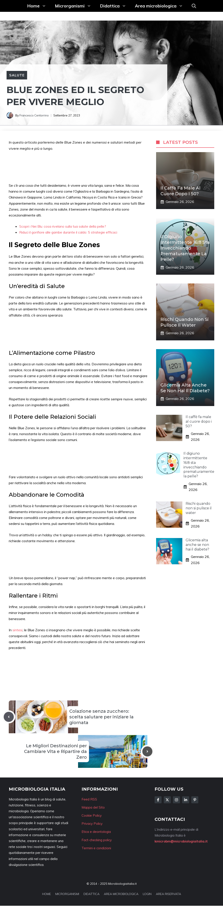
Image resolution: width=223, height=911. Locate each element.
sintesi (17, 630)
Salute (16, 75)
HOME (46, 894)
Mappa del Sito (93, 807)
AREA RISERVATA (168, 894)
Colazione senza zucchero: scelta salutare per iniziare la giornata (101, 717)
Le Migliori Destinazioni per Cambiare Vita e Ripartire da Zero (55, 751)
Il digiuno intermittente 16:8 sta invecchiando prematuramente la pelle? (185, 248)
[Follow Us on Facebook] (158, 799)
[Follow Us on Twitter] (167, 799)
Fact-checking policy (97, 840)
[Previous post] (8, 716)
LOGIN (147, 894)
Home (39, 6)
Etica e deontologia (96, 832)
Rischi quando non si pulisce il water (199, 508)
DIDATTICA (91, 894)
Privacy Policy (92, 823)
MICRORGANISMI (67, 894)
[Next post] (147, 751)
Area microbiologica (161, 6)
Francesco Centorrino (34, 115)
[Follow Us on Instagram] (176, 799)
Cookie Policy (92, 815)
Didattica (115, 6)
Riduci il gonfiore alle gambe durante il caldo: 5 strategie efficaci (68, 232)
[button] (193, 6)
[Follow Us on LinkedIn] (185, 799)
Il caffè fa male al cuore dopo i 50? (199, 421)
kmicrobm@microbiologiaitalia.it (181, 841)
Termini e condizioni (96, 848)
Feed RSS (89, 799)
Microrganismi (75, 6)
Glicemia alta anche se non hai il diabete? (197, 544)
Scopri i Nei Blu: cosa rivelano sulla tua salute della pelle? (62, 226)
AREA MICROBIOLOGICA (121, 894)
